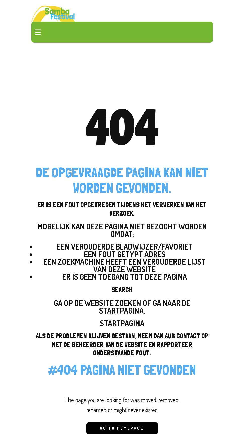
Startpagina (122, 323)
